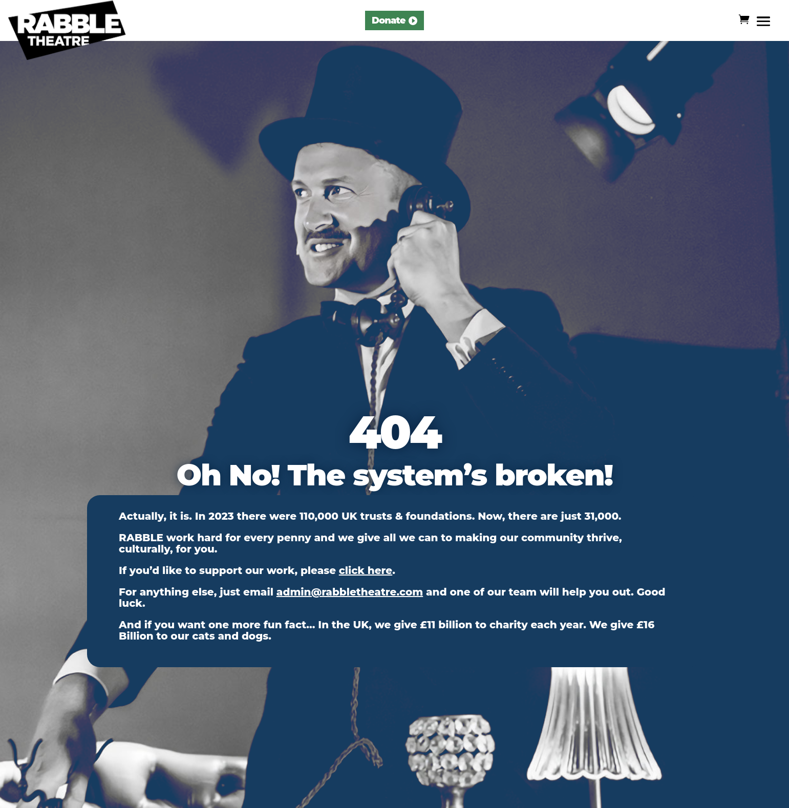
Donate (389, 20)
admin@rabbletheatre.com (349, 592)
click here (365, 570)
